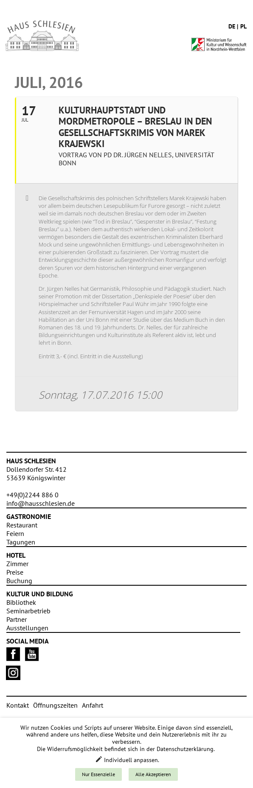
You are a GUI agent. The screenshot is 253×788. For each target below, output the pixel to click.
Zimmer (17, 563)
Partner (16, 619)
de (231, 26)
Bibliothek (21, 602)
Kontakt (17, 705)
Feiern (15, 533)
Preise (14, 572)
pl (243, 26)
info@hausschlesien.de (40, 503)
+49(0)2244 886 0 (32, 494)
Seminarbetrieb (28, 611)
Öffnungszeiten (55, 705)
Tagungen (20, 542)
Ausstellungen (27, 628)
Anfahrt (92, 705)
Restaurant (21, 525)
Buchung (19, 580)
